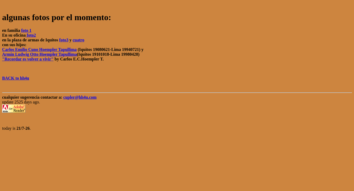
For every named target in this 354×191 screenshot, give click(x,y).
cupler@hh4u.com (80, 97)
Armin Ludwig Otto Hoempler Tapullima (39, 54)
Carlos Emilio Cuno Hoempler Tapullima (39, 49)
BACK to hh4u (15, 78)
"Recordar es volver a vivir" (27, 59)
